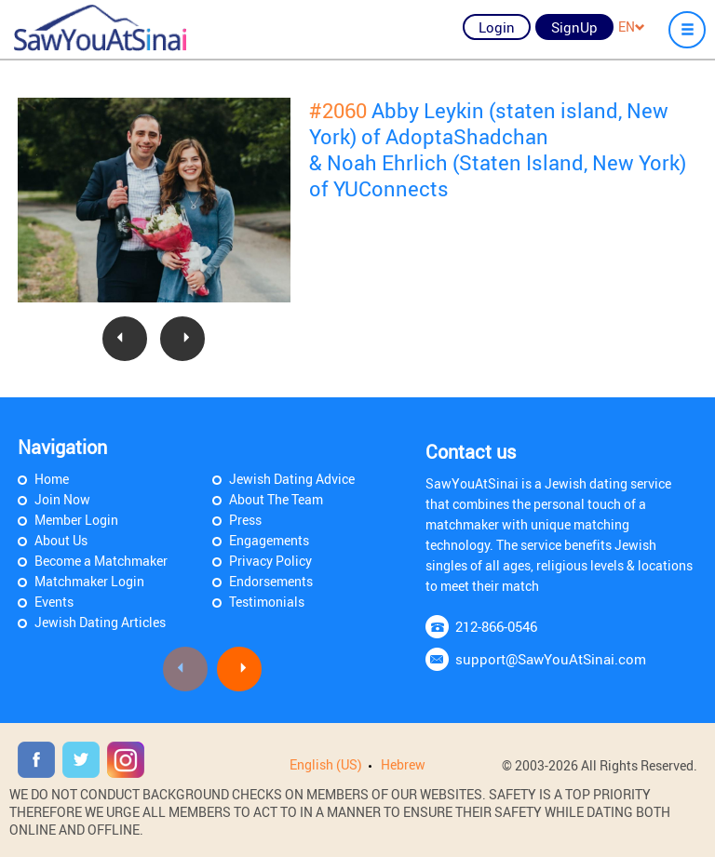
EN (631, 26)
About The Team (276, 499)
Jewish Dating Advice (292, 479)
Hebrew (403, 764)
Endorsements (271, 581)
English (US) (326, 764)
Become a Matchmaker (101, 560)
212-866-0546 (496, 626)
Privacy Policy (270, 560)
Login (497, 27)
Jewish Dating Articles (100, 622)
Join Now (62, 499)
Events (54, 601)
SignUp (574, 27)
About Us (61, 540)
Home (51, 479)
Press (245, 520)
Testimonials (266, 601)
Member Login (76, 520)
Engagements (269, 540)
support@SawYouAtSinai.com (550, 658)
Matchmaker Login (89, 581)
